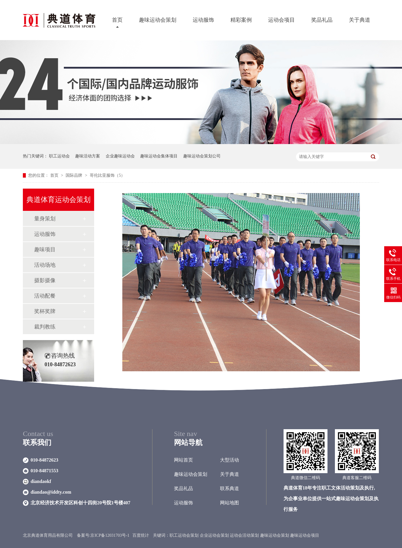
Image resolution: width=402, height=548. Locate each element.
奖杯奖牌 (45, 311)
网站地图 (229, 502)
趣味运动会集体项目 (159, 156)
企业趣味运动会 (120, 156)
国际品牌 (74, 175)
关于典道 (359, 20)
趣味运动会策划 (157, 20)
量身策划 (45, 219)
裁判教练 (45, 327)
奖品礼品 (322, 20)
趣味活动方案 (87, 156)
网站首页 (183, 459)
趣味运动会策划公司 (202, 156)
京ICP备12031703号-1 (109, 535)
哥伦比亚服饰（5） (107, 175)
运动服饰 (203, 20)
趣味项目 (45, 249)
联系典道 (229, 488)
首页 (117, 20)
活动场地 (45, 265)
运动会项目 (281, 20)
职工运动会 (59, 156)
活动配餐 (45, 296)
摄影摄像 (45, 280)
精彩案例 (241, 20)
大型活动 (229, 459)
